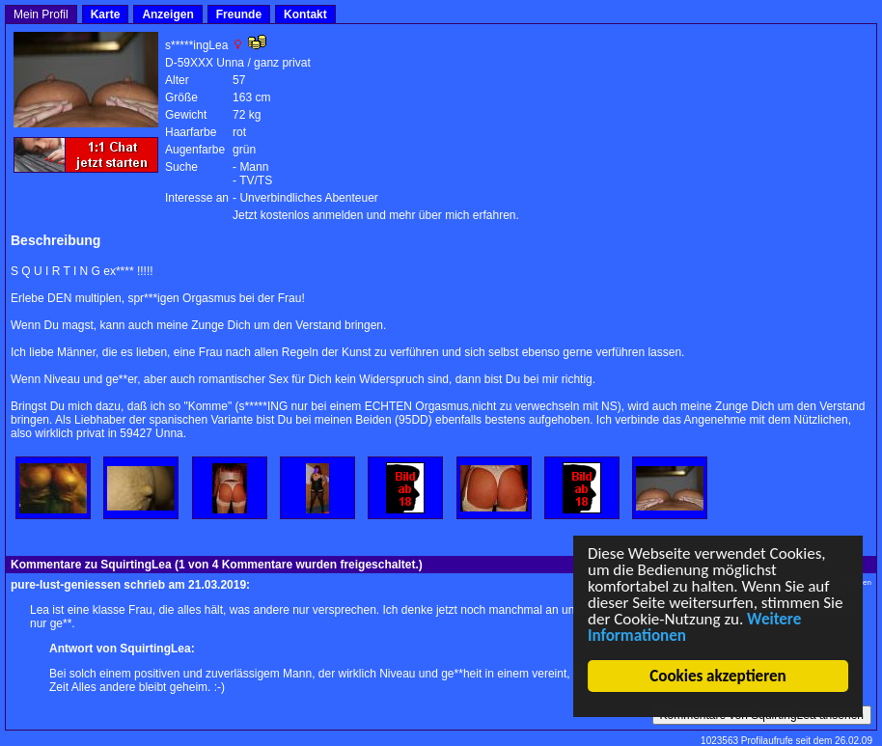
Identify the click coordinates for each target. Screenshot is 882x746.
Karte (106, 14)
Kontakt (305, 14)
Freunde (239, 14)
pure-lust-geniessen (66, 585)
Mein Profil (41, 14)
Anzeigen (167, 14)
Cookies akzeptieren (718, 676)
